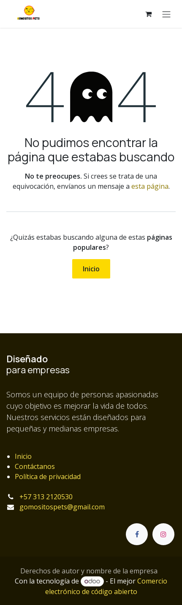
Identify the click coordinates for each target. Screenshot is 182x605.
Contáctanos (35, 466)
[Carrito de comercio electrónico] (148, 14)
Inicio (91, 268)
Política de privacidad (48, 476)
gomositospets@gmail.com (62, 506)
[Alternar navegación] (166, 14)
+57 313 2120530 (46, 496)
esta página (149, 186)
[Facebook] (137, 534)
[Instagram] (163, 534)
